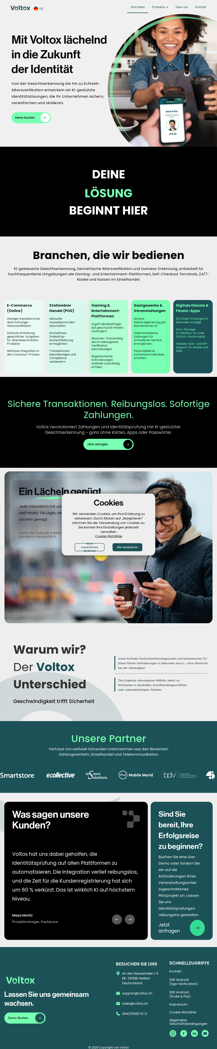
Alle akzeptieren (127, 547)
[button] (40, 9)
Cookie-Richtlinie (108, 536)
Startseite (138, 7)
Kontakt (201, 7)
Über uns (182, 7)
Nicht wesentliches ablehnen (89, 547)
